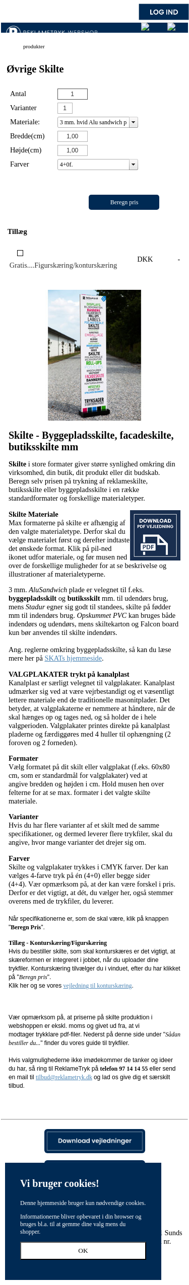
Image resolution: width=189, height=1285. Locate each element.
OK (83, 1250)
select (133, 122)
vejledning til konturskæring (98, 985)
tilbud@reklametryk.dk (64, 1077)
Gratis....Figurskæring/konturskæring (63, 265)
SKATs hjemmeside (73, 658)
